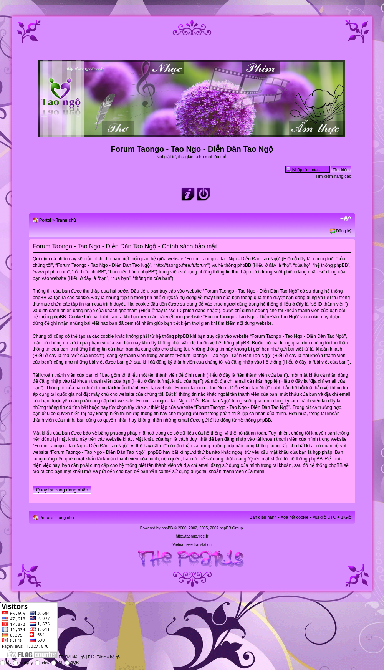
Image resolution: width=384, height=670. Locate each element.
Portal (45, 220)
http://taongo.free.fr (192, 536)
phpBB (167, 528)
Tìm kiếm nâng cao (333, 176)
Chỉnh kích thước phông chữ (345, 218)
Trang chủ (66, 220)
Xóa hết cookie (295, 517)
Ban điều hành (263, 517)
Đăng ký (343, 230)
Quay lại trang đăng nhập (62, 490)
